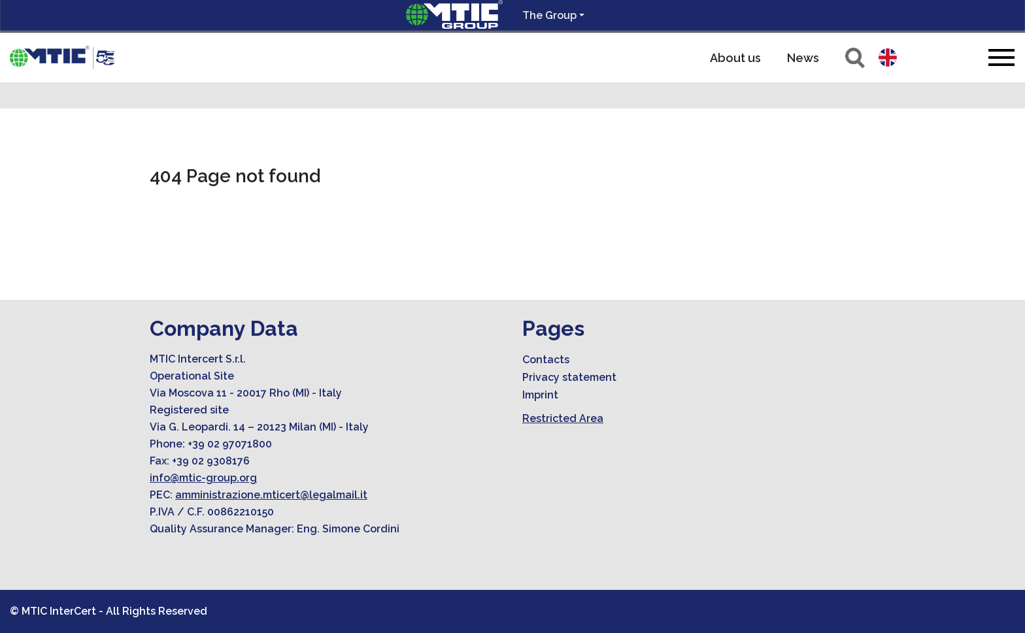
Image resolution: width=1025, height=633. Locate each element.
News (803, 58)
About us (735, 58)
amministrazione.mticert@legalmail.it (271, 495)
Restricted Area (562, 418)
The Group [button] (549, 15)
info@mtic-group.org (203, 478)
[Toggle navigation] (1001, 57)
